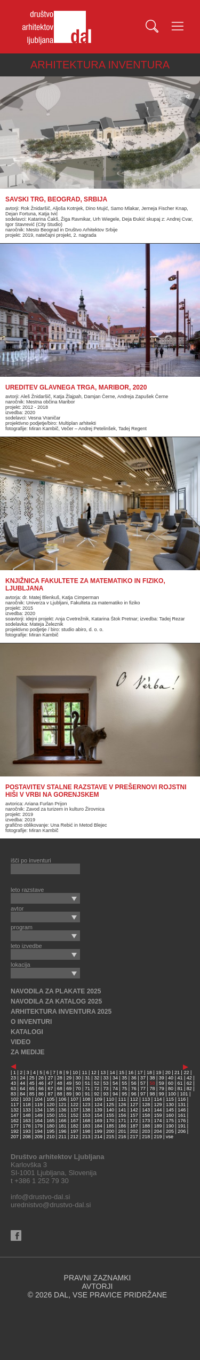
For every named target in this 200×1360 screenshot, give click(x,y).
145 (170, 1110)
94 (115, 1094)
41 (179, 1078)
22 (186, 1072)
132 (15, 1110)
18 (149, 1072)
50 (78, 1083)
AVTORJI (97, 1286)
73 (106, 1088)
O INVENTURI (31, 1021)
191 (182, 1126)
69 (68, 1088)
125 (110, 1104)
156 (122, 1115)
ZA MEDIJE (28, 1052)
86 (41, 1094)
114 (158, 1099)
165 (50, 1120)
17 (140, 1072)
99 (161, 1094)
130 (170, 1104)
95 (124, 1094)
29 (68, 1078)
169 (98, 1120)
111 (122, 1099)
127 (134, 1104)
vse (169, 1136)
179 (39, 1126)
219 (158, 1136)
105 (50, 1099)
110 (110, 1099)
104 (39, 1099)
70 (78, 1088)
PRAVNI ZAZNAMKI (97, 1277)
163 (26, 1120)
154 (98, 1115)
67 (50, 1088)
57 (143, 1083)
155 (110, 1115)
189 (158, 1126)
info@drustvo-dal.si (40, 1197)
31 (87, 1078)
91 (87, 1094)
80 (170, 1088)
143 (146, 1110)
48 (59, 1083)
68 (59, 1088)
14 (112, 1072)
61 (179, 1083)
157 (134, 1115)
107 (74, 1099)
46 (41, 1083)
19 (158, 1072)
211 (63, 1136)
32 (96, 1078)
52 (96, 1083)
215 (110, 1136)
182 (74, 1126)
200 (110, 1131)
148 (26, 1115)
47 (50, 1083)
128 (146, 1104)
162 (15, 1120)
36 (134, 1078)
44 (22, 1083)
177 (15, 1126)
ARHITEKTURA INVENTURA (100, 65)
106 (63, 1099)
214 (98, 1136)
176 (182, 1120)
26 (41, 1078)
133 (26, 1110)
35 (124, 1078)
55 (124, 1083)
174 (158, 1120)
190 (170, 1126)
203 (146, 1131)
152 (74, 1115)
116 (182, 1099)
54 (115, 1083)
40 (170, 1078)
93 (106, 1094)
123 (86, 1104)
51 (87, 1083)
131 (182, 1104)
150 (50, 1115)
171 (122, 1120)
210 (50, 1136)
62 (189, 1083)
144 (158, 1110)
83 (13, 1094)
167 (74, 1120)
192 (15, 1131)
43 (13, 1083)
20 (168, 1072)
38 (152, 1078)
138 (86, 1110)
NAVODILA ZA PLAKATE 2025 (56, 991)
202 (134, 1131)
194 (39, 1131)
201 (122, 1131)
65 (32, 1088)
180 (50, 1126)
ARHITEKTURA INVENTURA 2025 (61, 1011)
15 (121, 1072)
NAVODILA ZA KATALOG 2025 (56, 1001)
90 (78, 1094)
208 (26, 1136)
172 (134, 1120)
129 (158, 1104)
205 (170, 1131)
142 (134, 1110)
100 (172, 1094)
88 (59, 1094)
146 (182, 1110)
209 (39, 1136)
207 (15, 1136)
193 (26, 1131)
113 (146, 1099)
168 (86, 1120)
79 (161, 1088)
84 (22, 1094)
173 (146, 1120)
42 (189, 1078)
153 (86, 1115)
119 (39, 1104)
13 (103, 1072)
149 (39, 1115)
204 (158, 1131)
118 (26, 1104)
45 (32, 1083)
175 (170, 1120)
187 (134, 1126)
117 (15, 1104)
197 (74, 1131)
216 (122, 1136)
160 (170, 1115)
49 (68, 1083)
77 (143, 1088)
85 (32, 1094)
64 (22, 1088)
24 (22, 1078)
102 (15, 1099)
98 (152, 1094)
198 (86, 1131)
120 (50, 1104)
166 (63, 1120)
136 (63, 1110)
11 (84, 1072)
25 (32, 1078)
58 (152, 1083)
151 (63, 1115)
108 (86, 1099)
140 (110, 1110)
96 (134, 1094)
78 (152, 1088)
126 (122, 1104)
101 (184, 1094)
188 (146, 1126)
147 (15, 1115)
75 (124, 1088)
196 (63, 1131)
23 (13, 1078)
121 (63, 1104)
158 (146, 1115)
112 (134, 1099)
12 (94, 1072)
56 (134, 1083)
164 (39, 1120)
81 (179, 1088)
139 (98, 1110)
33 (106, 1078)
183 (86, 1126)
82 (189, 1088)
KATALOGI (27, 1032)
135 (50, 1110)
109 (98, 1099)
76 (134, 1088)
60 (170, 1083)
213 (86, 1136)
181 (63, 1126)
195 (50, 1131)
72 (96, 1088)
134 (39, 1110)
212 (74, 1136)
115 (170, 1099)
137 (74, 1110)
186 (122, 1126)
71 (87, 1088)
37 (143, 1078)
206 (182, 1131)
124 (98, 1104)
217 (134, 1136)
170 (110, 1120)
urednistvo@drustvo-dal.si (51, 1205)
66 (41, 1088)
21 (177, 1072)
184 (98, 1126)
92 (96, 1094)
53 (106, 1083)
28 (59, 1078)
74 (115, 1088)
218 (146, 1136)
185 (110, 1126)
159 (158, 1115)
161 (182, 1115)
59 (161, 1083)
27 (50, 1078)
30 (78, 1078)
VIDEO (20, 1042)
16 (130, 1072)
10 (75, 1072)
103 (26, 1099)
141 (122, 1110)
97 (143, 1094)
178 (26, 1126)
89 (68, 1094)
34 (115, 1078)
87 (50, 1094)
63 (13, 1088)
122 (74, 1104)
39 (161, 1078)
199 (98, 1131)
